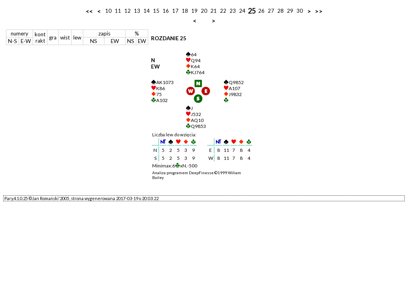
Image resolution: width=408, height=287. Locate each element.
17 (175, 11)
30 (299, 11)
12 (127, 11)
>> (319, 11)
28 (280, 11)
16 (166, 11)
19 (194, 11)
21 (213, 11)
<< (89, 11)
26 (261, 11)
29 (290, 11)
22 (223, 11)
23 (233, 11)
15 (156, 11)
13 (137, 11)
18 (185, 11)
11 (118, 11)
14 (146, 11)
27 (271, 11)
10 (108, 11)
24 (242, 11)
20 (204, 11)
